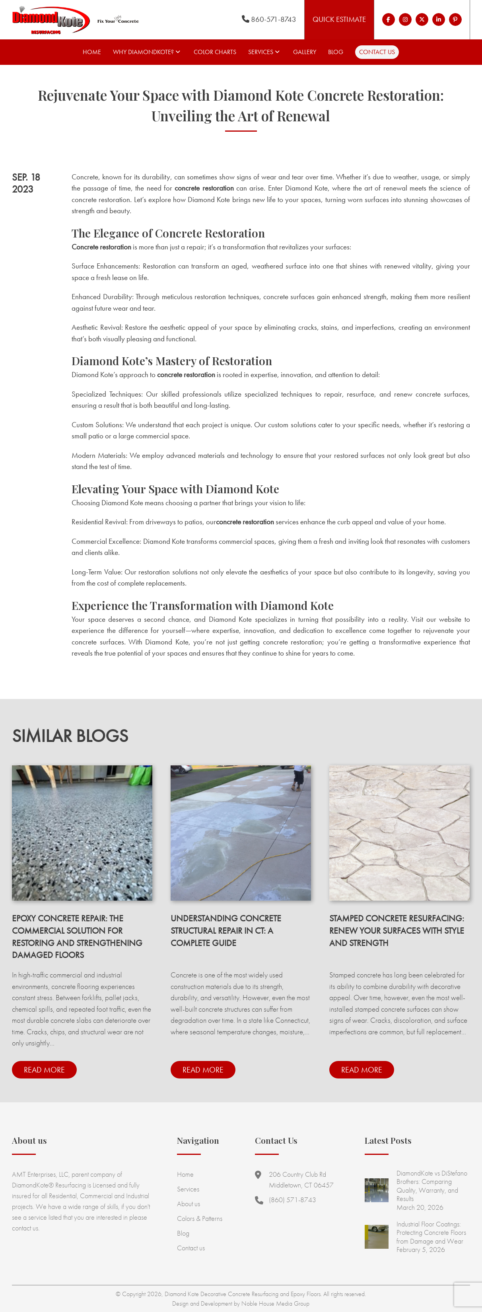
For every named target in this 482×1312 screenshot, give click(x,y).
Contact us (377, 52)
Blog (335, 52)
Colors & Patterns (199, 1218)
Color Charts (215, 52)
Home (92, 52)
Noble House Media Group (275, 1303)
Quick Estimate (339, 19)
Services (260, 52)
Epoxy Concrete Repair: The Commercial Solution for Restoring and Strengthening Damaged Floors (77, 937)
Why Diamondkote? (143, 52)
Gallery (304, 52)
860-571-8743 (269, 19)
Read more (44, 1070)
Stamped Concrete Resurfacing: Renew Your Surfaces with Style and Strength (396, 931)
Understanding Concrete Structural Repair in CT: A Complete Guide (226, 931)
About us (188, 1203)
